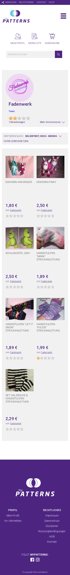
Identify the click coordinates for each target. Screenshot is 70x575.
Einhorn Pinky (46, 182)
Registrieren (26, 2)
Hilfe (51, 2)
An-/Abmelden (12, 520)
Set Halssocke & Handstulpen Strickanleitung (17, 398)
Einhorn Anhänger (19, 182)
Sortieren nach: (14, 136)
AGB (52, 536)
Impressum (52, 515)
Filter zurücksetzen (16, 141)
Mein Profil (13, 515)
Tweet (12, 111)
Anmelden (10, 2)
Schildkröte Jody (18, 253)
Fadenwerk (15, 210)
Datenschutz (52, 520)
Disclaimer (52, 525)
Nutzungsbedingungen (52, 531)
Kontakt (41, 2)
